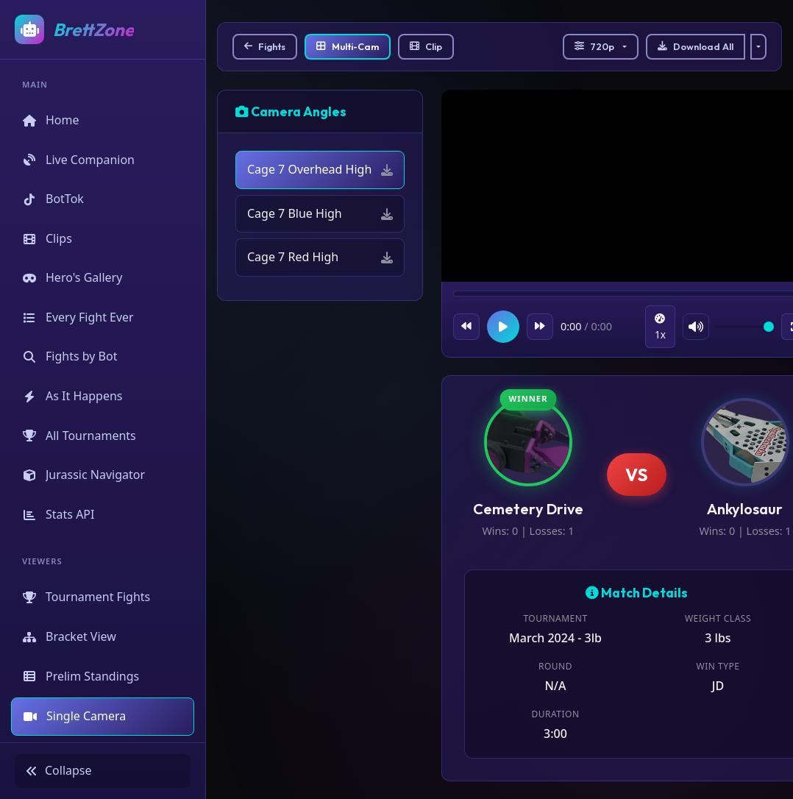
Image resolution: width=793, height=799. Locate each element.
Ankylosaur (745, 509)
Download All (695, 46)
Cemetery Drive (528, 509)
